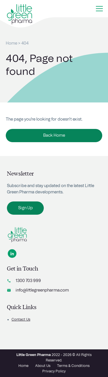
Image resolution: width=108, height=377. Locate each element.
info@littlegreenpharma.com (42, 290)
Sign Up (25, 208)
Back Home (54, 136)
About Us (42, 366)
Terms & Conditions (73, 366)
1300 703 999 (28, 281)
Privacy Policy (54, 371)
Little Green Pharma (33, 355)
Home (11, 43)
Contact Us (21, 319)
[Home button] (20, 11)
